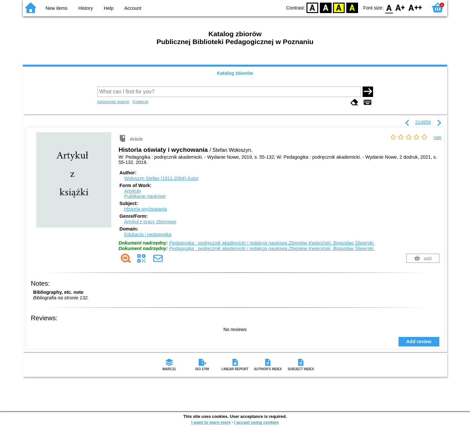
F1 (400, 7)
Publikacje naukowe (144, 196)
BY (352, 7)
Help (109, 8)
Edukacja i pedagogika (147, 234)
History (85, 8)
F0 (389, 7)
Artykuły (132, 191)
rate (437, 137)
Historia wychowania (145, 209)
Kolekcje (140, 101)
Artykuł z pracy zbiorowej (150, 221)
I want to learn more (211, 422)
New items (57, 8)
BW (325, 7)
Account (132, 8)
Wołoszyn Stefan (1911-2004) (161, 178)
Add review (418, 341)
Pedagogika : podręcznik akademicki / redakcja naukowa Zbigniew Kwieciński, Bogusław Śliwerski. (272, 243)
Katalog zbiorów (235, 73)
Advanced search (113, 101)
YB (339, 7)
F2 (415, 7)
